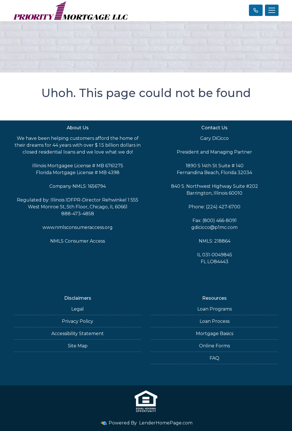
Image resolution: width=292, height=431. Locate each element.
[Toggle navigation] (272, 10)
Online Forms (214, 346)
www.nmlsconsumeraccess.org (77, 227)
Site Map (78, 346)
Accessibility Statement (77, 333)
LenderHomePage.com (165, 423)
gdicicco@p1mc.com (214, 227)
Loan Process (215, 321)
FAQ (214, 358)
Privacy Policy (77, 321)
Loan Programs (214, 309)
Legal (77, 309)
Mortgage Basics (214, 333)
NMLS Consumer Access (77, 241)
